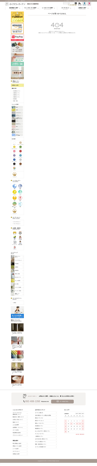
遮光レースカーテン (39, 424)
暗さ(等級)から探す (17, 444)
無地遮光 (14, 270)
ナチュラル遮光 (16, 287)
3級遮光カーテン (16, 96)
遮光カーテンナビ (39, 418)
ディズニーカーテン (39, 434)
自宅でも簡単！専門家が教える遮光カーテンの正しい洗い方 (17, 385)
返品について (89, 0)
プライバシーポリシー (18, 436)
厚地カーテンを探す (17, 446)
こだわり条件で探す (72, 5)
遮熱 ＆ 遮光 (15, 273)
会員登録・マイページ (18, 428)
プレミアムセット (16, 223)
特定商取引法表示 (17, 433)
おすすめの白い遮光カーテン (41, 439)
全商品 (14, 302)
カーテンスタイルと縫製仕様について (17, 414)
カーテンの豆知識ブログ (40, 447)
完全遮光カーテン (16, 90)
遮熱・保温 (15, 100)
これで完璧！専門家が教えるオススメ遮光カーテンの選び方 (17, 372)
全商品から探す (15, 85)
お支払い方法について (18, 420)
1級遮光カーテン (16, 92)
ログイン (84, 4)
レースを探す (16, 449)
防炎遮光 (15, 98)
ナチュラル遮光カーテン (40, 442)
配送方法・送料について (79, 0)
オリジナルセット (16, 221)
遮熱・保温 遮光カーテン (40, 444)
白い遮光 (14, 284)
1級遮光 (14, 267)
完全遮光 (14, 263)
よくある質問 (16, 425)
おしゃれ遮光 (15, 280)
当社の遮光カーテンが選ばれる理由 (43, 416)
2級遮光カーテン (16, 94)
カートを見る (16, 430)
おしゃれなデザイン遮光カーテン (42, 431)
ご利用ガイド (68, 0)
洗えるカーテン (16, 277)
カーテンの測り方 (39, 413)
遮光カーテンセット (15, 257)
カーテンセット (16, 452)
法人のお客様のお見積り (68, 396)
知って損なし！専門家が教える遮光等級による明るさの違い (17, 333)
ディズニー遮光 (16, 290)
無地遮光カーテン (39, 429)
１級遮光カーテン (39, 437)
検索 (76, 3)
